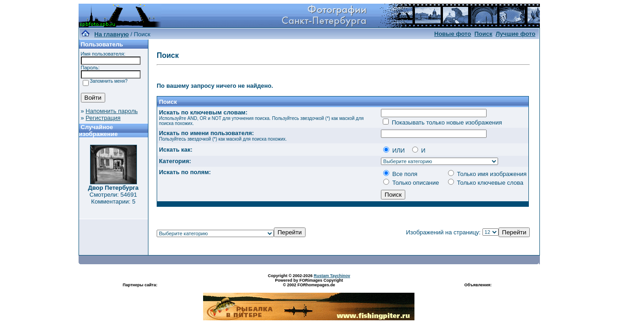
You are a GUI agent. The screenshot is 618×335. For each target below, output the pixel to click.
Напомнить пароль (111, 111)
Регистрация (102, 117)
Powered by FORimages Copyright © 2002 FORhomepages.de (309, 282)
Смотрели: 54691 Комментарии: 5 (113, 198)
